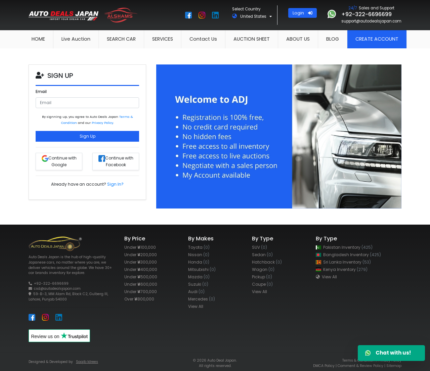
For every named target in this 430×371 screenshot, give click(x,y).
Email (41, 91)
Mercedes (201, 299)
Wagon (263, 269)
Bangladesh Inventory (348, 255)
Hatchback (267, 262)
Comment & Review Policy (360, 365)
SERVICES (162, 39)
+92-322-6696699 (51, 283)
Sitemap (393, 365)
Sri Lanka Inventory (343, 262)
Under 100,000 (140, 247)
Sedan (262, 255)
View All (195, 306)
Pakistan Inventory (344, 247)
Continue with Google (59, 161)
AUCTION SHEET (251, 39)
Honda (198, 262)
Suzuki (198, 284)
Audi (196, 291)
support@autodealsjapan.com (371, 21)
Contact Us (203, 39)
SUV (259, 247)
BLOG (332, 39)
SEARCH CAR (121, 39)
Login (302, 13)
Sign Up (87, 136)
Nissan (198, 255)
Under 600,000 (140, 284)
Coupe (262, 284)
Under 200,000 (140, 255)
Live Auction (75, 39)
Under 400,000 (140, 269)
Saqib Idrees (87, 361)
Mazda (199, 277)
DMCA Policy (324, 365)
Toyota (199, 247)
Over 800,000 (139, 299)
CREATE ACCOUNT (376, 39)
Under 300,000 (140, 262)
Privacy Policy (102, 123)
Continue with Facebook (115, 161)
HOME (38, 39)
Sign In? (115, 184)
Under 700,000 (140, 291)
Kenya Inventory (342, 269)
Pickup (262, 277)
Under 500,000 (140, 277)
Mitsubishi (202, 269)
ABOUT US (298, 39)
